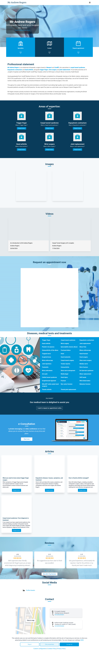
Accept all (69, 644)
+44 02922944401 (59, 614)
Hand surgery (84, 357)
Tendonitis (45, 367)
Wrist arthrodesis (47, 370)
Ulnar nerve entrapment (68, 370)
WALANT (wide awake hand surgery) (50, 385)
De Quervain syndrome (86, 370)
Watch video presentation (22, 30)
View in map (30, 620)
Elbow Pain (83, 347)
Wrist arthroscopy (47, 360)
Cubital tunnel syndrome (49, 377)
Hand (62, 353)
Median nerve (84, 364)
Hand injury (64, 377)
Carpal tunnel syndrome (68, 340)
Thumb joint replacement (68, 389)
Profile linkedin (30, 590)
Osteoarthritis (65, 367)
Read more (21, 128)
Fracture (63, 380)
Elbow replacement (85, 374)
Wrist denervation (85, 380)
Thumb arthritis (46, 389)
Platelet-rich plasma (48, 347)
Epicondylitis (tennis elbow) (69, 347)
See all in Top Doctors (49, 574)
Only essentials (49, 644)
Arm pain (44, 374)
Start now (27, 439)
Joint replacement (85, 343)
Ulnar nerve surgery (85, 360)
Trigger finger (46, 340)
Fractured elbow (65, 350)
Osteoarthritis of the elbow (50, 350)
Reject (29, 644)
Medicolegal (64, 374)
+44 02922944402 (59, 626)
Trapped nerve (46, 353)
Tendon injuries (65, 364)
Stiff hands (83, 377)
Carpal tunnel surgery (67, 360)
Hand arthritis (46, 343)
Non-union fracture (66, 384)
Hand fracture (84, 353)
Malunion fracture (85, 384)
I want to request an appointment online (49, 408)
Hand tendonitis (65, 357)
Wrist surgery (65, 343)
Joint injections (46, 364)
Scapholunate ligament (49, 380)
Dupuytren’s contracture (87, 340)
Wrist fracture (84, 367)
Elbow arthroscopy (85, 350)
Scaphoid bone (46, 357)
